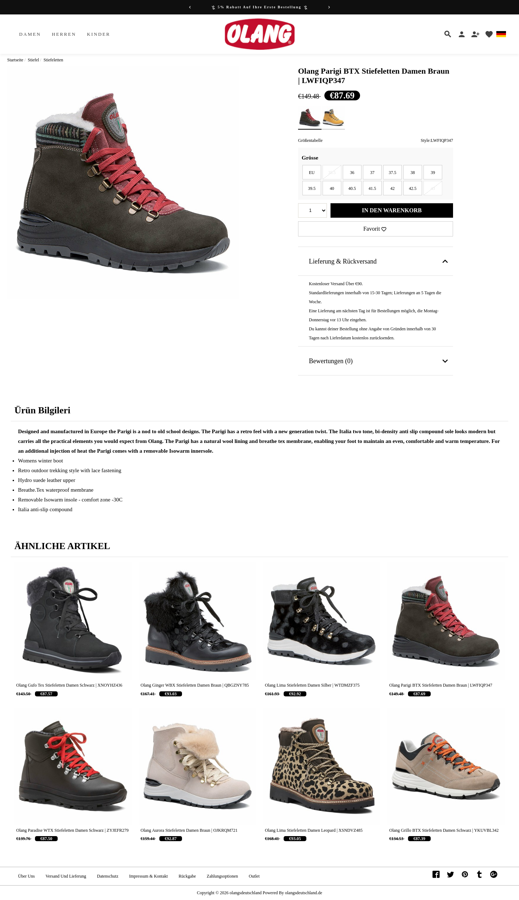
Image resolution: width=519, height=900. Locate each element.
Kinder (98, 34)
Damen (30, 34)
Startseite (15, 59)
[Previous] (189, 7)
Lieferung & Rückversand (380, 261)
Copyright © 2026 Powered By (241, 892)
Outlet (254, 876)
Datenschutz (107, 876)
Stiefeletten (53, 59)
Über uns (26, 876)
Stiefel (33, 59)
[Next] (329, 7)
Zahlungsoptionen (222, 876)
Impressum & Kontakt (148, 876)
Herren (64, 34)
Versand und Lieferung (65, 876)
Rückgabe (187, 876)
